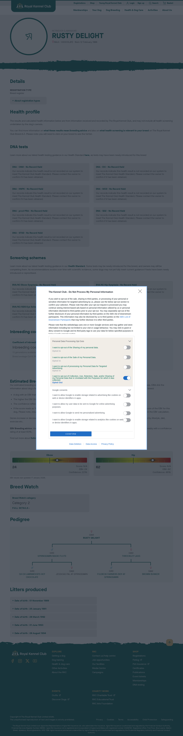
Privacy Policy (107, 444)
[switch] (127, 347)
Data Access (91, 444)
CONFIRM (70, 434)
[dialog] (91, 368)
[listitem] (91, 341)
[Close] (141, 292)
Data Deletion (75, 444)
